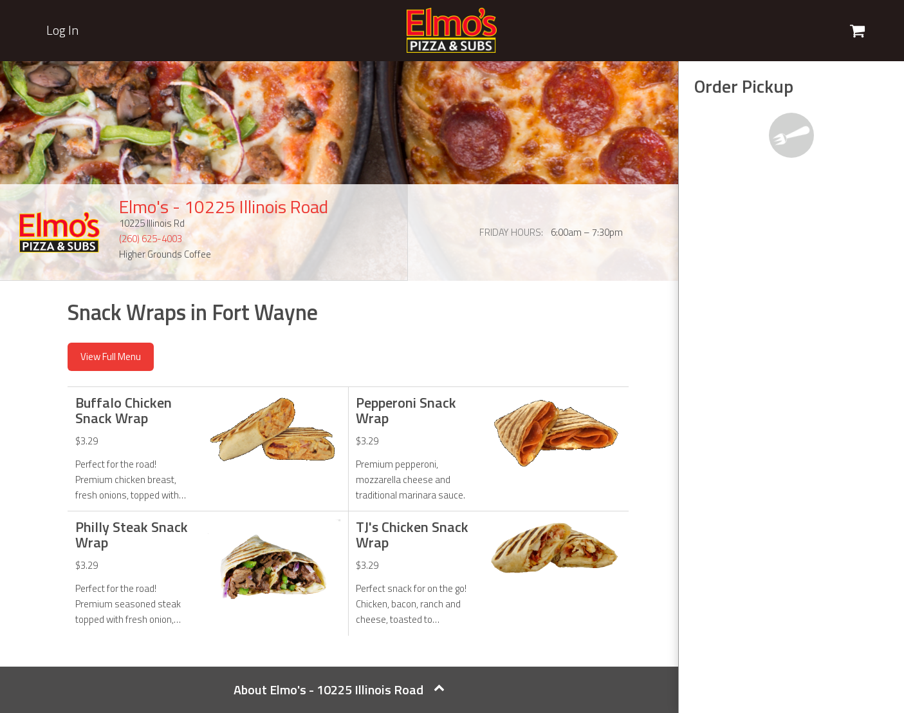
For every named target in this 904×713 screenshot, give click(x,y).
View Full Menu (110, 356)
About (339, 689)
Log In (62, 30)
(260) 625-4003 (150, 238)
